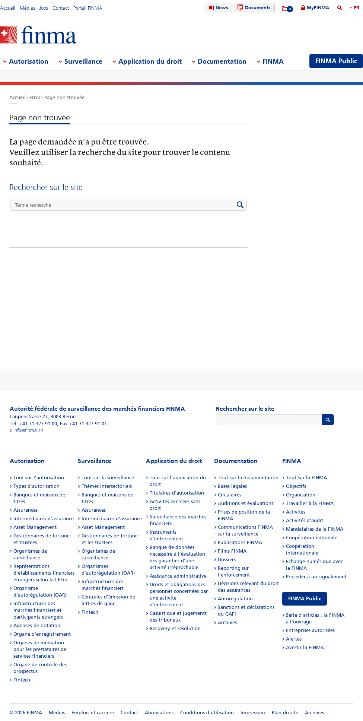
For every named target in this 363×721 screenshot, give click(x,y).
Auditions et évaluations (245, 503)
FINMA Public (304, 598)
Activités (295, 512)
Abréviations (159, 712)
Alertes (294, 639)
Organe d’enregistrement (42, 634)
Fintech (21, 680)
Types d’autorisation (36, 486)
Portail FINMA (87, 8)
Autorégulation (235, 598)
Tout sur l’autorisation (38, 477)
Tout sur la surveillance (108, 477)
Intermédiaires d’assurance (43, 518)
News (217, 7)
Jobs (43, 8)
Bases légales (232, 486)
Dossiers (227, 559)
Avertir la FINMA (305, 647)
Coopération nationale (311, 537)
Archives (227, 622)
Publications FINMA (240, 542)
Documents (253, 7)
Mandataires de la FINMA (314, 529)
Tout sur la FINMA (306, 477)
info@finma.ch (28, 430)
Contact (60, 8)
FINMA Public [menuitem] (336, 61)
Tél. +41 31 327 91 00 (33, 423)
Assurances (25, 510)
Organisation (300, 495)
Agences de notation (36, 625)
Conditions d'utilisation (207, 712)
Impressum (253, 712)
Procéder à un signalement (316, 576)
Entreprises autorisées (310, 630)
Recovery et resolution (175, 628)
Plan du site (285, 712)
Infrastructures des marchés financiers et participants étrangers (38, 610)
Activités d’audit (304, 520)
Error (35, 97)
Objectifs (296, 486)
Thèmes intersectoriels (107, 486)
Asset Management (35, 527)
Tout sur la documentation (248, 477)
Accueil (7, 8)
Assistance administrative (178, 576)
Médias (27, 8)
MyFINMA (318, 7)
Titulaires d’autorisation (177, 493)
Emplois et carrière (92, 712)
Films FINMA (232, 551)
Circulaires (229, 495)
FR (356, 7)
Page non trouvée (64, 97)
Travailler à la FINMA (310, 503)
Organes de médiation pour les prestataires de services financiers (39, 649)
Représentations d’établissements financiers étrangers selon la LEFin (43, 572)
